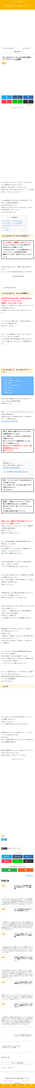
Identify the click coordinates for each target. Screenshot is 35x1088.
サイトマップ (25, 1081)
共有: (6, 230)
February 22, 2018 (22, 471)
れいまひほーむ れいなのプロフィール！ (14, 225)
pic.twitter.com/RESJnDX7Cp (11, 467)
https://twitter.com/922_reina (9, 421)
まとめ (4, 227)
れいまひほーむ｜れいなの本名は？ (12, 221)
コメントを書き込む (17, 1063)
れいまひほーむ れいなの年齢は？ (12, 223)
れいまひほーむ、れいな (14, 848)
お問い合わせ (17, 1083)
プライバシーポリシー (9, 1081)
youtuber (4, 848)
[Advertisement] (17, 28)
